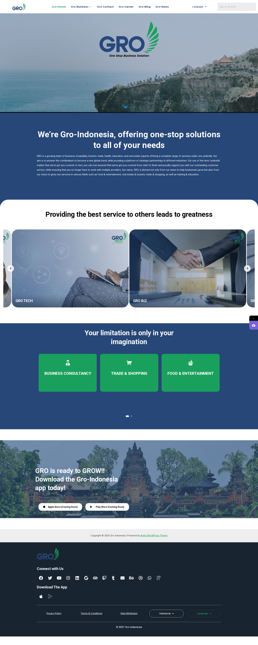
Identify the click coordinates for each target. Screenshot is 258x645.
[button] (125, 107)
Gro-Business (81, 6)
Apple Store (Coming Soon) (60, 506)
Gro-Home (59, 6)
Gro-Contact (105, 6)
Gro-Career (126, 6)
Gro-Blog (145, 6)
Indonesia (166, 613)
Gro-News (162, 6)
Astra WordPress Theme (154, 535)
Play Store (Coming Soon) (107, 507)
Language (199, 6)
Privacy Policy (54, 613)
